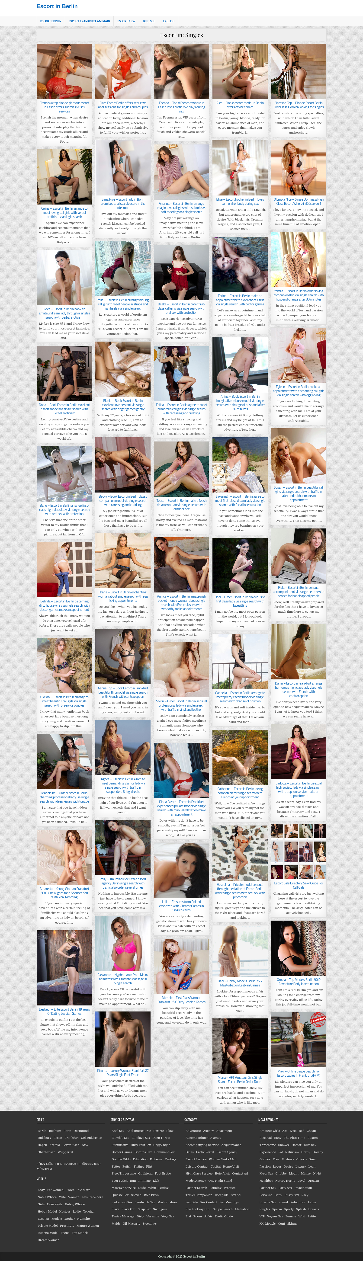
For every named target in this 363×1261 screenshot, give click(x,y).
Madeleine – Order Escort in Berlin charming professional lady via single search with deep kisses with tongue (64, 797)
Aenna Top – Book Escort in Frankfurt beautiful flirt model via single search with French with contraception (123, 692)
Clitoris (301, 1159)
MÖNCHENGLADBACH (63, 1164)
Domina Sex (143, 1152)
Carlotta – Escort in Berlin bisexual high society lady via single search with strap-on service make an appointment (298, 789)
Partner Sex (268, 1188)
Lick (156, 1180)
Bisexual (266, 1137)
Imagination (303, 1188)
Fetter (116, 1166)
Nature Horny (285, 1180)
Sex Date (192, 1202)
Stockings (149, 1223)
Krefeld (54, 1145)
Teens (65, 1233)
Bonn (67, 1131)
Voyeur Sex (275, 1216)
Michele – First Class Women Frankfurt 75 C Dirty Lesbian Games (181, 999)
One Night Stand (220, 1180)
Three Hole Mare (78, 1190)
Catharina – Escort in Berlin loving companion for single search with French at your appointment (240, 792)
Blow (170, 1131)
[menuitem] (149, 21)
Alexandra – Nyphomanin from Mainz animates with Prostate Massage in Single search (123, 978)
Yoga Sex (167, 1216)
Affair (208, 1216)
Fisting (139, 1166)
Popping (215, 1188)
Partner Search (196, 1188)
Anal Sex (118, 1131)
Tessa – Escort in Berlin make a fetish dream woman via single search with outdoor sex (181, 504)
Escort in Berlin (57, 6)
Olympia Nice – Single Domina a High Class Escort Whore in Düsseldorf (299, 201)
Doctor (296, 1145)
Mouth (294, 1173)
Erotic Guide (224, 1216)
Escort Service (196, 1159)
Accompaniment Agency (203, 1137)
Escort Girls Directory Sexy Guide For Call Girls (298, 885)
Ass (284, 1131)
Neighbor (266, 1180)
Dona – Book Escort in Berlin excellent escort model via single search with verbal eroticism (64, 408)
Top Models (80, 1233)
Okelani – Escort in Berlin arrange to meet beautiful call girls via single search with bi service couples (64, 701)
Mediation (242, 1209)
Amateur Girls (270, 1131)
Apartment (224, 1131)
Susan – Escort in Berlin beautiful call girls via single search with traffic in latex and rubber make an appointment (299, 493)
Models (56, 1218)
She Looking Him (198, 1209)
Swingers (160, 1209)
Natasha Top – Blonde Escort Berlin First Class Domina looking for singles (298, 104)
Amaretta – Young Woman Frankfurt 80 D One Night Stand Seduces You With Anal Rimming (64, 892)
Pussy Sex (292, 1195)
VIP (262, 1216)
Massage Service (124, 1188)
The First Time (294, 1137)
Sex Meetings (229, 1202)
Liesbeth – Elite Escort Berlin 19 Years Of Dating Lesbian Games (64, 1011)
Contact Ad (240, 1173)
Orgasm (313, 1180)
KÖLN (41, 1164)
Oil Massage (131, 1223)
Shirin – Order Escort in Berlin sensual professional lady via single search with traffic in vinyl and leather (181, 705)
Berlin (42, 1131)
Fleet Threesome (124, 1173)
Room (197, 1216)
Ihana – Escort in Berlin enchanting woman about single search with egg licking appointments (123, 596)
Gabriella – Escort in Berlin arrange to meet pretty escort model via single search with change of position (240, 696)
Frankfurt (71, 1137)
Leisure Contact (197, 1166)
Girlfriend (145, 1173)
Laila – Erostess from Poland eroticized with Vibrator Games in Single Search (181, 905)
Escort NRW (126, 21)
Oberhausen (46, 1152)
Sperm (277, 1209)
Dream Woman (49, 1240)
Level (301, 1180)
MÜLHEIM (44, 1169)
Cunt (281, 1223)
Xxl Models (268, 1223)
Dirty (140, 1216)
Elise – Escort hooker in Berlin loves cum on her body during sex (240, 201)
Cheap (311, 1131)
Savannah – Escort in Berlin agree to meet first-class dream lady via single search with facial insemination (240, 500)
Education (140, 1159)
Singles (265, 1209)
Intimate (144, 1180)
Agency (208, 1131)
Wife (62, 1197)
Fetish (126, 1166)
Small (313, 1159)
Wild (301, 1216)
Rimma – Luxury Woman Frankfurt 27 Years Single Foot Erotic (123, 1072)
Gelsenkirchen (91, 1137)
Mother (69, 1218)
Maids (116, 1223)
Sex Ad (236, 1195)
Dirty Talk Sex (141, 1145)
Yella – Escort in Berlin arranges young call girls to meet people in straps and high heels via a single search (123, 304)
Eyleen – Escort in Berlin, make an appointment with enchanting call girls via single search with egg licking (298, 390)
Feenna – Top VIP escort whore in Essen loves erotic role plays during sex (181, 107)
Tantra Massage (123, 1216)
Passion (265, 1166)
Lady (41, 1190)
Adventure (193, 1131)
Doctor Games (122, 1152)
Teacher (89, 1211)
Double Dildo (121, 1159)
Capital (216, 1166)
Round (283, 1202)
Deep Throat (161, 1137)
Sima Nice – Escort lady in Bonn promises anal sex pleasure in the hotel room (123, 203)
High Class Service (199, 1173)
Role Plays (151, 1195)
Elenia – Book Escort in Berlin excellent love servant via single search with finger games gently (123, 404)
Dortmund (81, 1131)
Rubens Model (48, 1233)
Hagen (42, 1145)
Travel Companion (199, 1195)
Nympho (83, 1218)
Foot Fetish (120, 1180)
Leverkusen (71, 1145)
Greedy (318, 1152)
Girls (41, 1204)
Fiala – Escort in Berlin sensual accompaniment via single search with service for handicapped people (298, 591)
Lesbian (43, 1218)
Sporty (289, 1209)
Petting (163, 1188)
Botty (278, 1195)
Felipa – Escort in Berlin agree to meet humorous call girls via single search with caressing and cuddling (181, 408)
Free (276, 1159)
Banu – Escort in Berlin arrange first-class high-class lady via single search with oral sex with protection (64, 509)
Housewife (55, 1204)
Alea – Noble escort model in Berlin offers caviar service (240, 104)
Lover (277, 1166)
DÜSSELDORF (90, 1164)
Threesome (268, 1145)
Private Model (48, 1225)
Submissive (120, 1145)
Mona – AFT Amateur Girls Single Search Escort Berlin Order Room (240, 1079)
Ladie (77, 1211)
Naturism (292, 1152)
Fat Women (55, 1190)
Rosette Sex (268, 1202)
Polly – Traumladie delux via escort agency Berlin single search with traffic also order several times (123, 883)
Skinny (292, 1223)
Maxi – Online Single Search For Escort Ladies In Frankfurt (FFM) (298, 1073)
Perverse (266, 1195)
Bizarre (158, 1131)
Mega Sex (266, 1173)
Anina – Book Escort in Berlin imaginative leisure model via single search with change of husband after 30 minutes (240, 402)
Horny (305, 1152)
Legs (293, 1131)
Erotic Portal (205, 1152)
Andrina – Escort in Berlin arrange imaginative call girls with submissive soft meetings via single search (181, 207)
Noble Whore (47, 1197)
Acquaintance (231, 1145)
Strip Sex (144, 1209)
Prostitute (67, 1225)
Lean (311, 1166)
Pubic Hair (298, 1202)
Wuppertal (65, 1152)
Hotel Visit (222, 1173)
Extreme (156, 1159)
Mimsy (306, 1173)
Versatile (152, 1216)
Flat (188, 1216)
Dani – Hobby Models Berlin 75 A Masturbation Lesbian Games (240, 983)
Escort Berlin (50, 21)
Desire (288, 1166)
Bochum (55, 1131)
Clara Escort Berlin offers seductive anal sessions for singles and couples (123, 104)
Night (317, 1173)
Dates (190, 1152)
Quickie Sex (120, 1195)
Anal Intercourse (139, 1131)
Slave (115, 1209)
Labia (312, 1202)
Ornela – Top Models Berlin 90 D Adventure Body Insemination (298, 981)
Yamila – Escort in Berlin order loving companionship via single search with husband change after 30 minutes (298, 295)
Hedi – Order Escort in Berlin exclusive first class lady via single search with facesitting (240, 601)
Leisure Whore (92, 1197)
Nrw (85, 1145)
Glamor (265, 1159)
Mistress (288, 1159)
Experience (268, 1152)
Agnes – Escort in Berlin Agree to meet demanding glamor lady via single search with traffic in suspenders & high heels (123, 785)
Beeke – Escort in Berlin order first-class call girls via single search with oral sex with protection (181, 308)
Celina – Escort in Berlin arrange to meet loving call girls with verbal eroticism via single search (64, 212)
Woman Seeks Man (222, 1159)
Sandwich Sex (145, 1202)
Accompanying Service (202, 1145)
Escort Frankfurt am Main (89, 21)
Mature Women (88, 1225)
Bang (278, 1137)
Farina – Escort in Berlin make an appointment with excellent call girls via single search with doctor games (240, 299)
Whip (152, 1188)
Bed (301, 1131)
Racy (304, 1195)
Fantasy (170, 1159)
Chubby (281, 1173)
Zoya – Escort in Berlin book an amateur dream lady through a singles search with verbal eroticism (64, 313)
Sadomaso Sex (122, 1202)
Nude (142, 1188)
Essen (58, 1137)
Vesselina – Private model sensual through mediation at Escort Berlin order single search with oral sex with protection (240, 890)
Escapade (222, 1195)
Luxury (301, 1166)
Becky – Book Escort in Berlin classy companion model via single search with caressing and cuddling (123, 500)
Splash (301, 1209)
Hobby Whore (75, 1204)
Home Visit (231, 1166)
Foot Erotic (163, 1173)
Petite (312, 1216)
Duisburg (44, 1137)
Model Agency (196, 1180)
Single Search (223, 1209)
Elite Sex (310, 1145)
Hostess (65, 1211)
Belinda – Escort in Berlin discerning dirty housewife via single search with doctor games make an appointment (64, 605)
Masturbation (167, 1202)
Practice (230, 1188)
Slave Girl (128, 1209)
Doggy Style (161, 1145)
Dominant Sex (164, 1152)
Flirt (149, 1166)
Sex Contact (208, 1202)
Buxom (312, 1137)
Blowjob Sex (120, 1137)
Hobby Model (47, 1211)
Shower (283, 1145)
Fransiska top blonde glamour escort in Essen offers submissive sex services (64, 107)
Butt (133, 1180)
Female (291, 1216)
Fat (280, 1152)
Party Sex (285, 1188)
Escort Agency (226, 1152)
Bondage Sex (141, 1137)
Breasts (313, 1209)
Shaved (136, 1195)
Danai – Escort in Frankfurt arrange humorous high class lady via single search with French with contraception (298, 689)
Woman (74, 1197)
